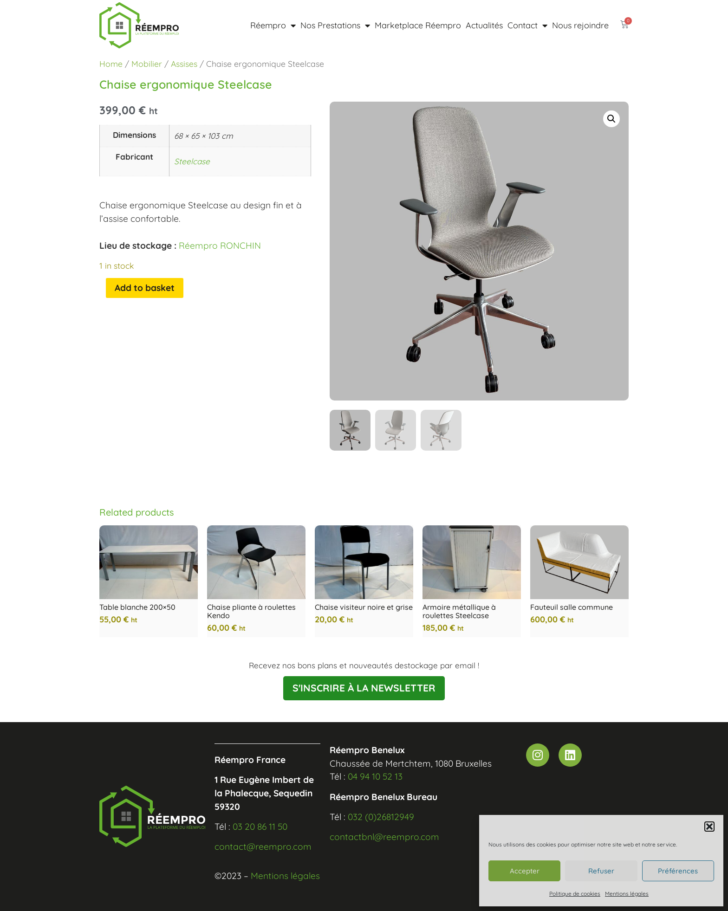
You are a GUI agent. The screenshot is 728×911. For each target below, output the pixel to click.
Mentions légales (627, 893)
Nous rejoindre (580, 25)
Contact (527, 25)
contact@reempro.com (263, 846)
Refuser (601, 870)
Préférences (678, 870)
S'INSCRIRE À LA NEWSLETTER (364, 688)
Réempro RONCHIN (220, 245)
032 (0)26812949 (381, 816)
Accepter (525, 870)
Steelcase (192, 161)
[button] (709, 826)
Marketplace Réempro (418, 25)
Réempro (273, 25)
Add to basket (145, 287)
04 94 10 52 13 (375, 776)
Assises (184, 63)
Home (111, 63)
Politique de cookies (574, 893)
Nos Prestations (335, 25)
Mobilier (146, 63)
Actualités (484, 25)
